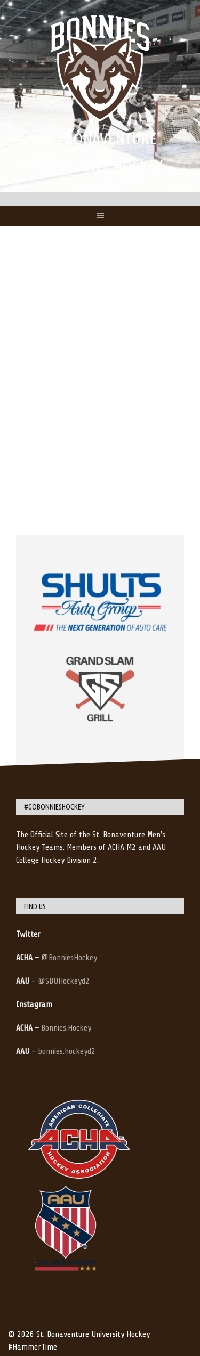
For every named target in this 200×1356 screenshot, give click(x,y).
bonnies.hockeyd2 (66, 1051)
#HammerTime (32, 1347)
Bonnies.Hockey (66, 1028)
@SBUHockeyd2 (64, 981)
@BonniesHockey (69, 957)
